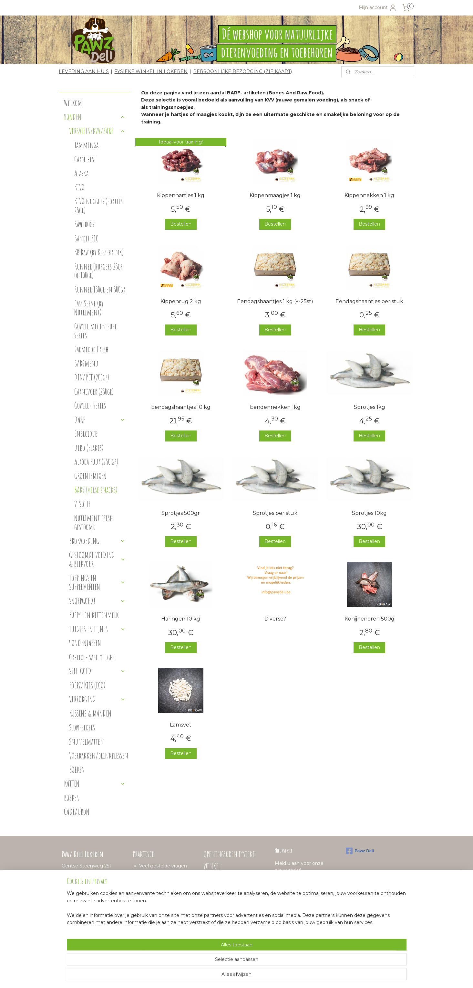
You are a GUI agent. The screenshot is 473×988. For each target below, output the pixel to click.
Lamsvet (181, 725)
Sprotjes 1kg (369, 407)
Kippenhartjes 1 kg (181, 195)
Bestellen (180, 224)
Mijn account (378, 8)
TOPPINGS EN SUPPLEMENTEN (97, 582)
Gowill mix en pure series (95, 330)
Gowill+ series (90, 405)
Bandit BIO (86, 238)
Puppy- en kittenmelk (94, 615)
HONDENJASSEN (85, 643)
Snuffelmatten (86, 742)
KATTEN (94, 784)
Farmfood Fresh (91, 349)
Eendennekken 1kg (275, 407)
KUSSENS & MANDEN (90, 713)
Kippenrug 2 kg (180, 301)
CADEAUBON (76, 812)
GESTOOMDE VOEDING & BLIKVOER (97, 559)
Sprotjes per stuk (275, 513)
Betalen (148, 873)
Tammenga (86, 145)
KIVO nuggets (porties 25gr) (98, 205)
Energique (85, 434)
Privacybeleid (154, 895)
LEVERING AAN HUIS (84, 71)
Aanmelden (293, 885)
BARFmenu (86, 363)
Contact (148, 902)
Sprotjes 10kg (369, 513)
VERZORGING (97, 699)
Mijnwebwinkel (300, 976)
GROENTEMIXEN (90, 476)
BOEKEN (77, 770)
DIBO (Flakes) (88, 448)
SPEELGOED (97, 671)
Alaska (81, 173)
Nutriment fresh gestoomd (93, 522)
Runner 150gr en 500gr (99, 289)
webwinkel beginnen (244, 976)
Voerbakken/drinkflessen (98, 755)
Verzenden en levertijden (167, 880)
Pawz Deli (360, 851)
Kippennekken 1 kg (369, 195)
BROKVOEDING (97, 541)
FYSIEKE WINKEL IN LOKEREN (151, 71)
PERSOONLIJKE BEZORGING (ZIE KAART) (242, 71)
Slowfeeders (82, 727)
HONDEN (94, 117)
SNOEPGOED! (97, 601)
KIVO (79, 187)
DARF (99, 420)
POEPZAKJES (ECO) (87, 685)
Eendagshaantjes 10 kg (181, 407)
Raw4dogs (84, 224)
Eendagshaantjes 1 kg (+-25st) (275, 301)
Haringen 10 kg (181, 619)
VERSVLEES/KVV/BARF (97, 131)
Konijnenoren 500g (369, 619)
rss (220, 976)
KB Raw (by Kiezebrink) (99, 252)
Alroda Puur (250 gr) (96, 462)
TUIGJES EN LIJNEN (97, 629)
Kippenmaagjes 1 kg (275, 195)
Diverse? (275, 619)
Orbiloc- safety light (92, 657)
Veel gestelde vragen (163, 866)
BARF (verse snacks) (95, 490)
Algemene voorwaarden (166, 887)
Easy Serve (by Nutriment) (88, 307)
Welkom (73, 103)
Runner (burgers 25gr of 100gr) (98, 271)
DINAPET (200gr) (91, 377)
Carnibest (85, 159)
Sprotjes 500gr (181, 513)
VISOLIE (82, 504)
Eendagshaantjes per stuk (369, 301)
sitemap (208, 976)
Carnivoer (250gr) (94, 392)
